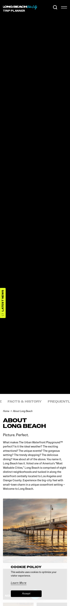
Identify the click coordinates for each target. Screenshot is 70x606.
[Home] (20, 7)
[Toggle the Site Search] (55, 7)
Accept (26, 593)
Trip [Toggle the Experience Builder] (14, 11)
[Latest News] (3, 303)
